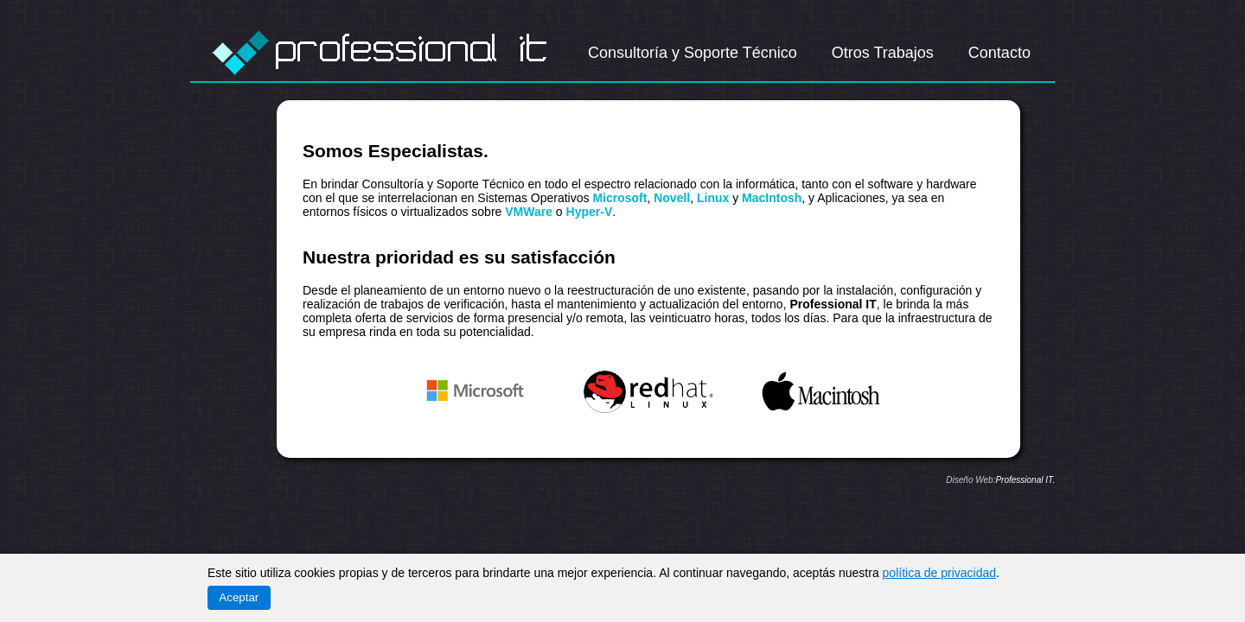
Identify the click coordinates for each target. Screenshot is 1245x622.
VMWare (528, 212)
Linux (713, 198)
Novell (672, 198)
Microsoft (619, 198)
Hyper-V (589, 212)
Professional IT (1023, 480)
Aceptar (239, 597)
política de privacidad (940, 573)
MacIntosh (771, 198)
